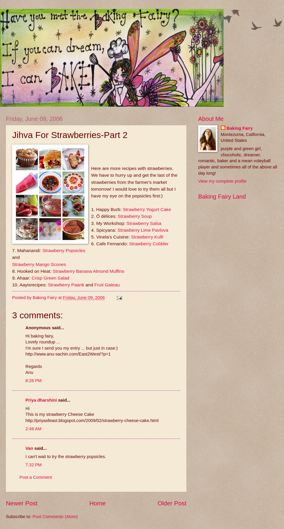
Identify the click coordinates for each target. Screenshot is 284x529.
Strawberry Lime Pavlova (142, 230)
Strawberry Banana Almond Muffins (88, 271)
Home (97, 503)
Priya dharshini (41, 400)
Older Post (172, 503)
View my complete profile (222, 181)
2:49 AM (33, 428)
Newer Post (21, 503)
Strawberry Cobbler (149, 243)
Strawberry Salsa (144, 223)
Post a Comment (36, 477)
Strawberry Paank (66, 284)
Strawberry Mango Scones (39, 264)
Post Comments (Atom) (55, 516)
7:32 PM (33, 465)
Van (29, 448)
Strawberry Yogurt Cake (147, 209)
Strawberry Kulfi (147, 236)
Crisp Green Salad (50, 277)
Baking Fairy (240, 128)
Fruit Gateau (107, 284)
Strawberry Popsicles (63, 250)
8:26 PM (33, 380)
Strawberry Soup (135, 216)
